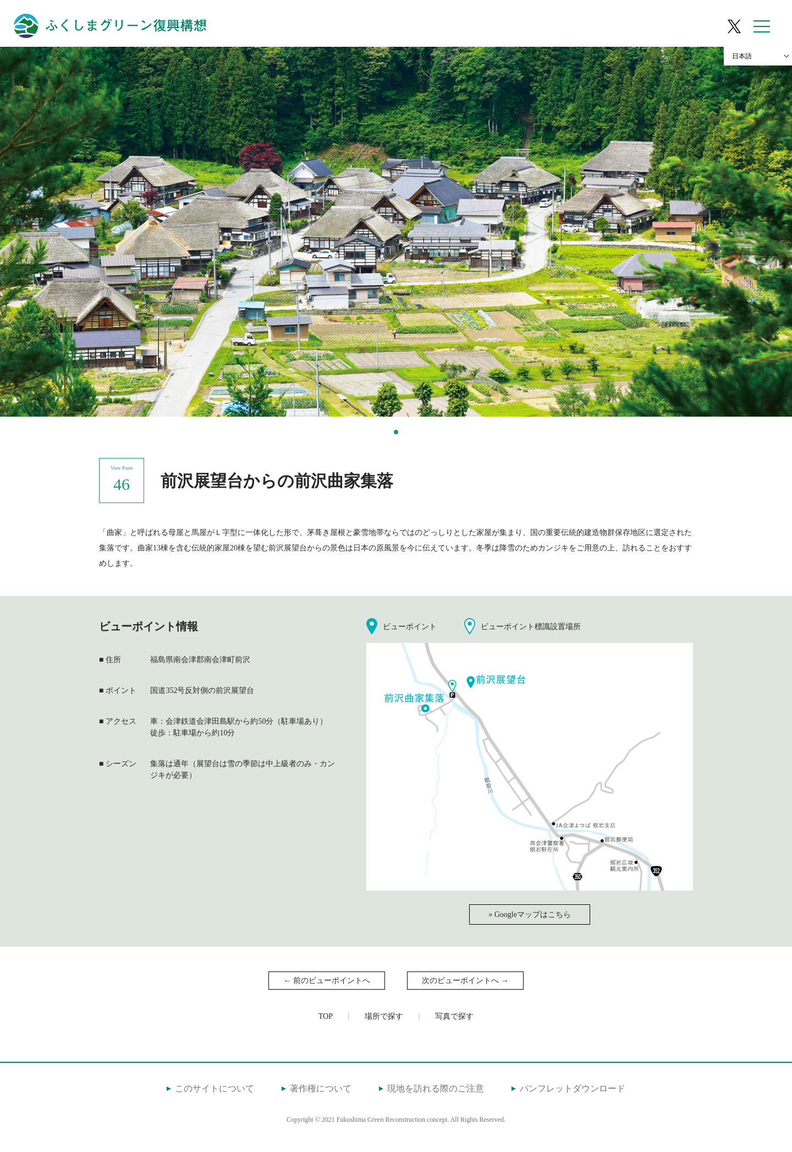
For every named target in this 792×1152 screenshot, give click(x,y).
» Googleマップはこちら (529, 914)
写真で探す (454, 1016)
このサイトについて (214, 1088)
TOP (325, 1016)
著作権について (320, 1088)
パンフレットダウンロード (572, 1088)
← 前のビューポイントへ (326, 980)
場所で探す (384, 1016)
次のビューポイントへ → (465, 980)
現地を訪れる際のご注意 (435, 1088)
